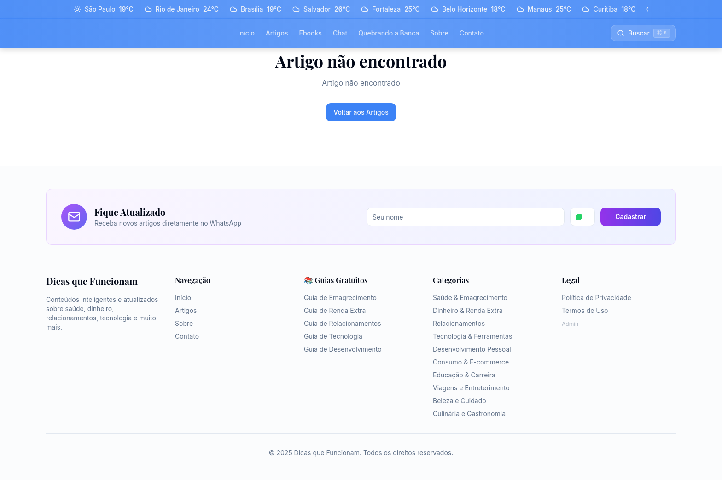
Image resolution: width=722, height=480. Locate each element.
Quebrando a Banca (388, 33)
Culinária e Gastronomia (469, 413)
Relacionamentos (459, 323)
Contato (472, 33)
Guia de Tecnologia (333, 336)
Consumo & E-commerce (471, 362)
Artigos (277, 33)
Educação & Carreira (464, 375)
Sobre (439, 33)
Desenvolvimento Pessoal (472, 349)
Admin (570, 323)
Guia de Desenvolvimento (343, 349)
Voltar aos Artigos (361, 112)
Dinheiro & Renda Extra (468, 310)
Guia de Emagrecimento (340, 297)
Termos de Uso (585, 310)
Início (246, 33)
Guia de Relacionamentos (342, 323)
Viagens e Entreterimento (471, 388)
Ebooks (310, 33)
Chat (340, 33)
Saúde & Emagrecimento (470, 297)
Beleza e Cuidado (459, 401)
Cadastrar (630, 216)
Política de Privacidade (596, 297)
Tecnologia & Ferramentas (472, 336)
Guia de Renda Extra (335, 310)
